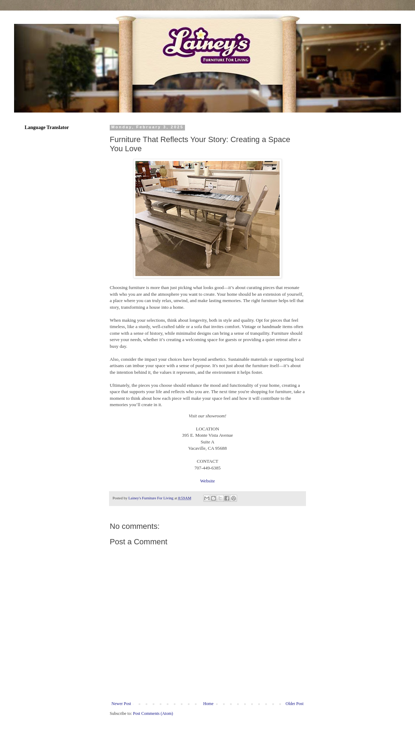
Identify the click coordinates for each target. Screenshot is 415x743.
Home (208, 703)
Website (207, 480)
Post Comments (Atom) (153, 713)
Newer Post (121, 703)
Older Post (295, 703)
